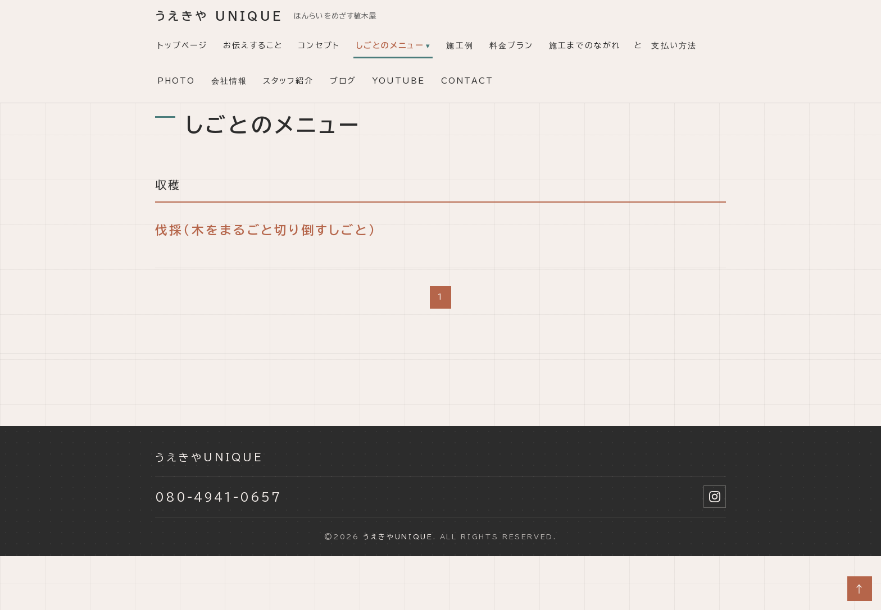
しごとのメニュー (390, 45)
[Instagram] (714, 496)
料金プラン (511, 45)
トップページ (182, 45)
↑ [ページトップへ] (859, 588)
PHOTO (176, 81)
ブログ (343, 81)
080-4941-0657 (218, 496)
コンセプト (319, 45)
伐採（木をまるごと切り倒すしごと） (265, 230)
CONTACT (467, 81)
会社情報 (229, 81)
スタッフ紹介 (288, 81)
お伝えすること (253, 45)
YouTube (398, 81)
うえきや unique (219, 15)
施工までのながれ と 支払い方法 (623, 45)
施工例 (459, 45)
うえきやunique (209, 457)
